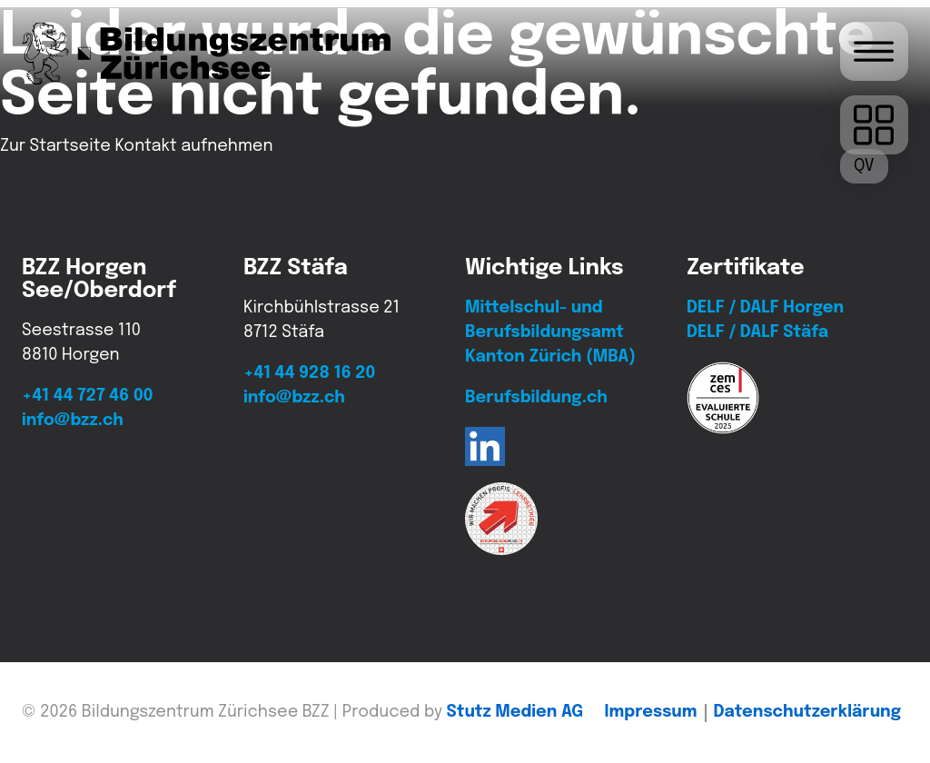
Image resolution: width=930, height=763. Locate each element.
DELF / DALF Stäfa (757, 332)
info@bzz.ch (73, 420)
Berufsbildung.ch (536, 398)
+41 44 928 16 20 (309, 373)
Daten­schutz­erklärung (807, 712)
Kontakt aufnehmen (193, 146)
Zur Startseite (55, 146)
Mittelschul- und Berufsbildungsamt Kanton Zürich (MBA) (550, 332)
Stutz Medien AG (515, 712)
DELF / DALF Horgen (765, 308)
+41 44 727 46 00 (87, 396)
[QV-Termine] (864, 166)
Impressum (651, 712)
